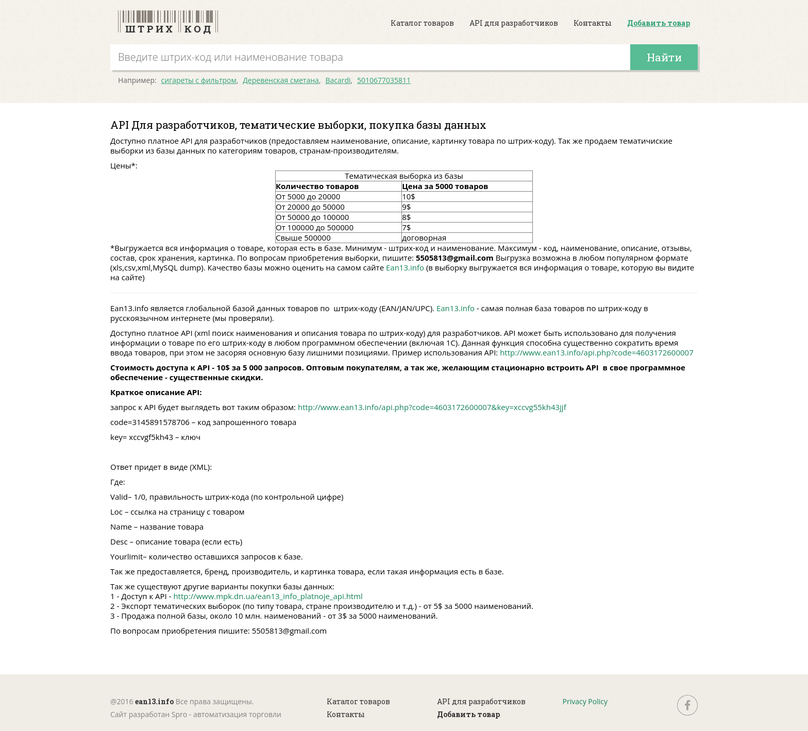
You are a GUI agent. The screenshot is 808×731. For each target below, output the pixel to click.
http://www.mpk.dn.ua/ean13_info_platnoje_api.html (267, 596)
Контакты (593, 23)
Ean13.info (405, 267)
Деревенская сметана (281, 80)
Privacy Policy (585, 701)
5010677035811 (384, 80)
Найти (664, 57)
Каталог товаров (422, 23)
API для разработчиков (513, 23)
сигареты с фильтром (199, 80)
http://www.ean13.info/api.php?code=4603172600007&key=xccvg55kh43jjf (432, 407)
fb (687, 705)
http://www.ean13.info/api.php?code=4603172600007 (597, 352)
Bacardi (337, 80)
